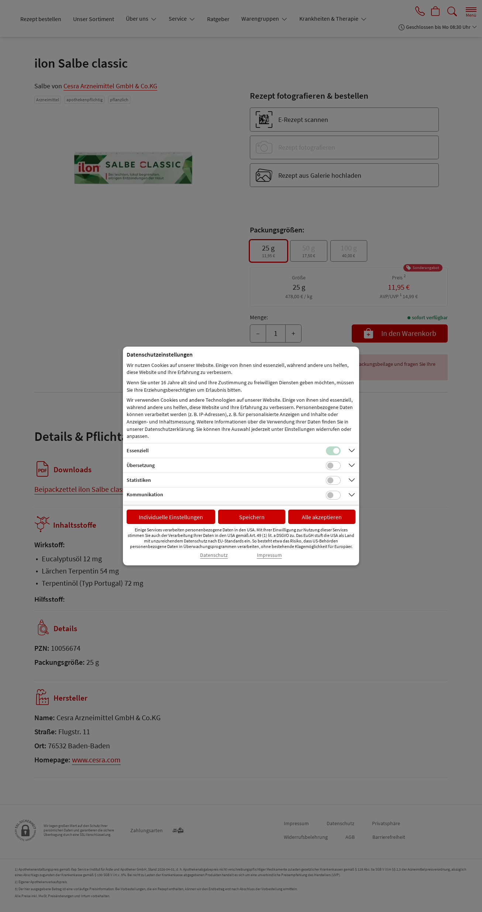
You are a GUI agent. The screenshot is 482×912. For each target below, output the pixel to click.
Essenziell (138, 450)
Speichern (252, 517)
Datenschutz (214, 555)
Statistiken (139, 480)
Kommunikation (145, 494)
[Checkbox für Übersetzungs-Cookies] (333, 465)
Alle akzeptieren (322, 517)
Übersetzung (141, 465)
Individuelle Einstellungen (171, 517)
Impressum (269, 555)
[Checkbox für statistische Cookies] (333, 480)
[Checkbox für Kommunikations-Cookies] (333, 495)
